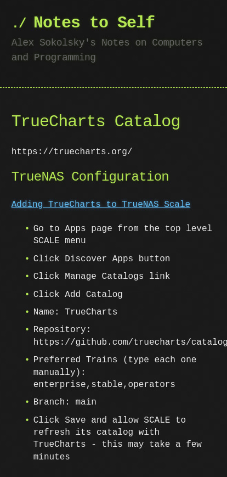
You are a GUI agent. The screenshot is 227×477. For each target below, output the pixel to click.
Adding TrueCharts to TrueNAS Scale (101, 205)
